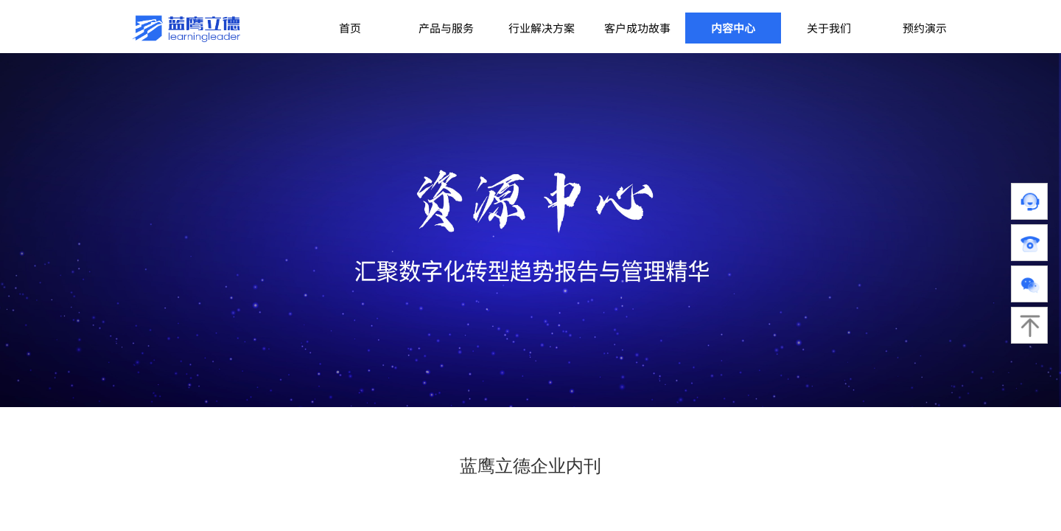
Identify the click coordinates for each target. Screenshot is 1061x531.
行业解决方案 (541, 27)
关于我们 (829, 27)
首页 (350, 27)
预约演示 (925, 27)
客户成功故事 (637, 27)
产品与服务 (446, 27)
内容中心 (733, 27)
